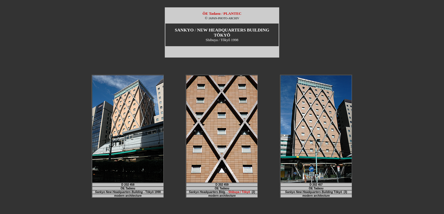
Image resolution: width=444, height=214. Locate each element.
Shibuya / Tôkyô (239, 192)
